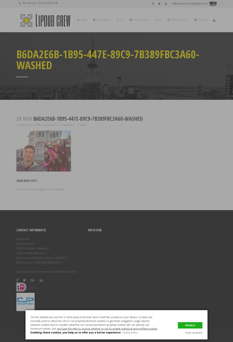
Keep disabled (193, 332)
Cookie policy (130, 332)
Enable (190, 325)
